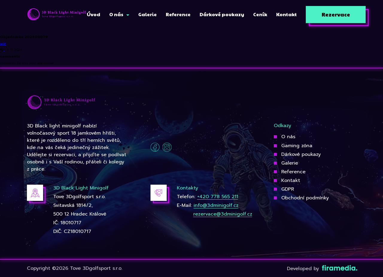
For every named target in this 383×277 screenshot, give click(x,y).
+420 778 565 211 (217, 196)
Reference (293, 171)
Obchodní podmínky (305, 198)
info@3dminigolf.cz (216, 205)
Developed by (321, 268)
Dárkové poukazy (301, 154)
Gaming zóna (296, 145)
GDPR (287, 189)
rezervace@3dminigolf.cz (222, 214)
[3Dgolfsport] (57, 15)
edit (3, 43)
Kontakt (290, 180)
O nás (288, 136)
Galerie (289, 163)
